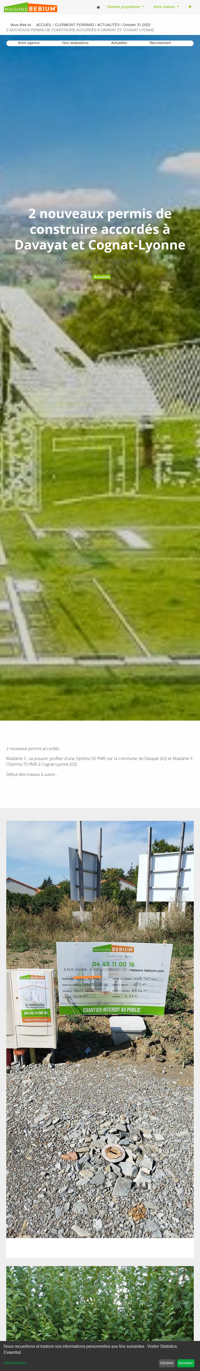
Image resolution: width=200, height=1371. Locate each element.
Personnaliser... (16, 1363)
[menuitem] (98, 7)
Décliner (167, 1363)
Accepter (185, 1363)
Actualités (102, 277)
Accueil (44, 25)
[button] (189, 7)
